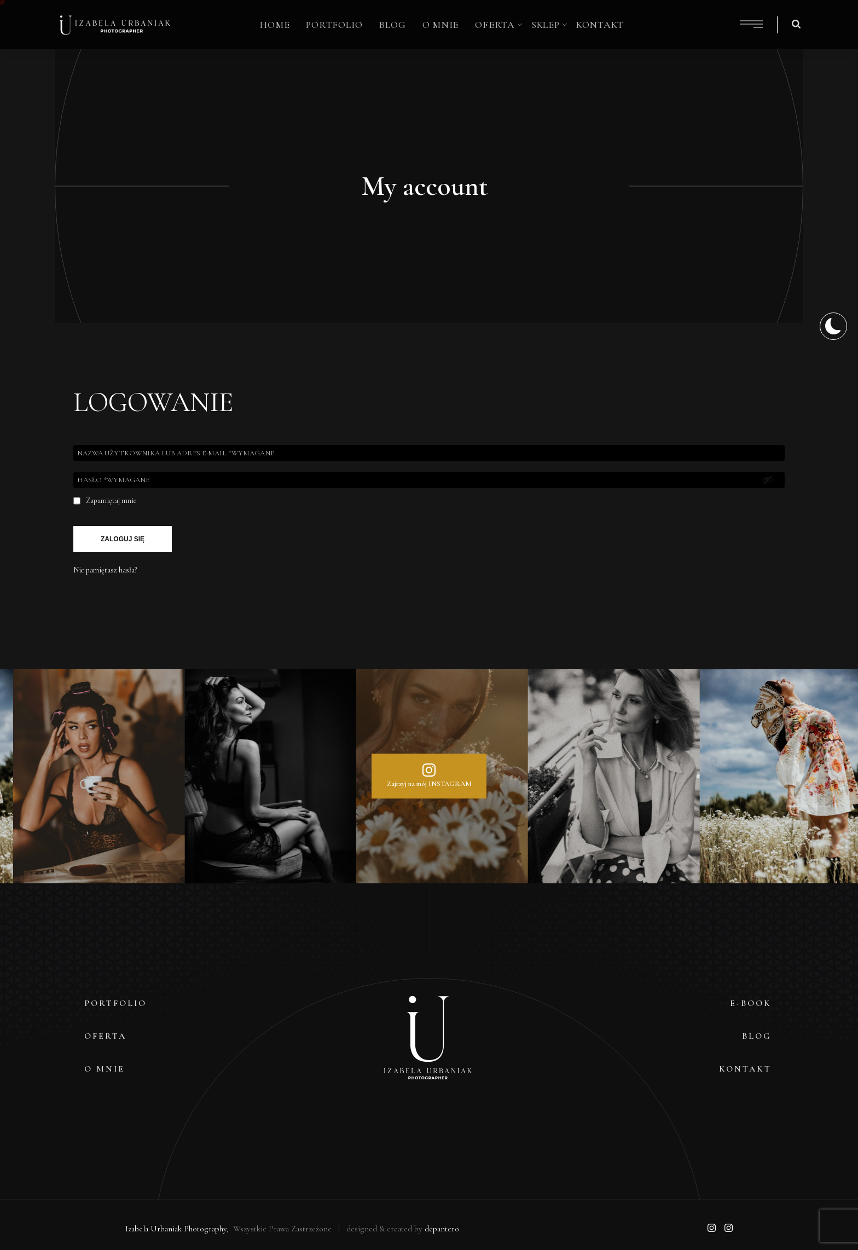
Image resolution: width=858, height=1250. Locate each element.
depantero (442, 1229)
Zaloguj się (122, 539)
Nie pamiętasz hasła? (105, 570)
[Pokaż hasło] (768, 480)
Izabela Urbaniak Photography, (178, 1229)
